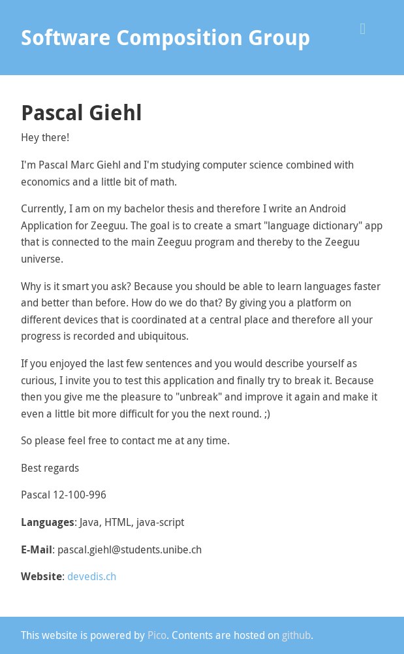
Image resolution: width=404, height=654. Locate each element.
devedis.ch (91, 576)
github (296, 635)
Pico (157, 635)
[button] (367, 27)
